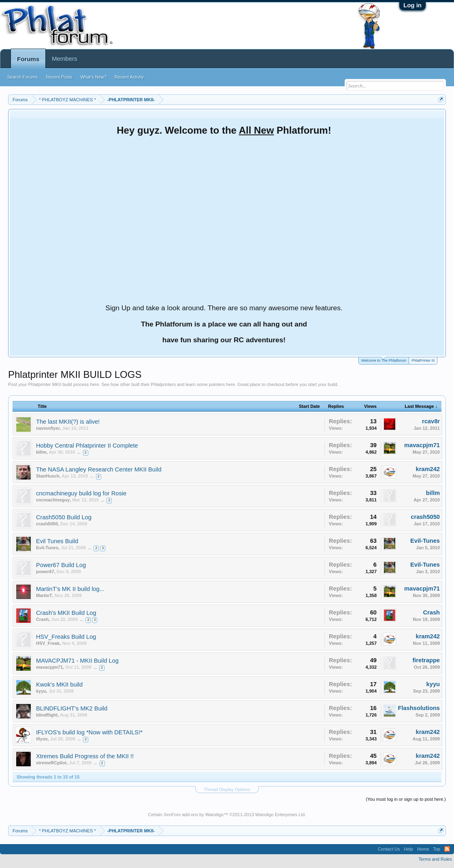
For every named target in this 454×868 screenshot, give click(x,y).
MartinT (44, 595)
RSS (447, 849)
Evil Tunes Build (57, 541)
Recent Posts (59, 77)
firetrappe (426, 660)
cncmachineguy (53, 499)
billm (41, 452)
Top (436, 849)
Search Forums (22, 77)
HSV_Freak (48, 643)
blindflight (47, 714)
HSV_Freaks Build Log (66, 636)
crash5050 (47, 523)
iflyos (42, 738)
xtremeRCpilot (51, 762)
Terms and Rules (435, 859)
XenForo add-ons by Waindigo (194, 814)
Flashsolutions (419, 708)
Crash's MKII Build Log (66, 613)
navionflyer (48, 428)
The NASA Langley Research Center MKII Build (99, 469)
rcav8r (431, 421)
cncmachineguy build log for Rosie (81, 493)
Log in (412, 5)
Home (423, 849)
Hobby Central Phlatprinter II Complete (87, 445)
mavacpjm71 (422, 445)
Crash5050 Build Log (64, 517)
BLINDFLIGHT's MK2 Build (71, 708)
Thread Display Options (227, 789)
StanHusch (47, 475)
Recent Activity (129, 77)
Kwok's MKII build (59, 684)
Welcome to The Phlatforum (383, 360)
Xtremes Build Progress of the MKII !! (85, 756)
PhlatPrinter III (423, 360)
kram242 (428, 469)
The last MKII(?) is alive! (68, 421)
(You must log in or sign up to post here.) (406, 799)
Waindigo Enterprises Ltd (280, 814)
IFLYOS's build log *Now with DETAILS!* (89, 732)
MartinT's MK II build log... (70, 589)
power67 (45, 571)
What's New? (94, 77)
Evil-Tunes (47, 547)
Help (408, 849)
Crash (42, 619)
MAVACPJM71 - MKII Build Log (77, 660)
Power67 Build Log (61, 565)
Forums (28, 58)
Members (64, 58)
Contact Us (389, 849)
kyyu (41, 691)
